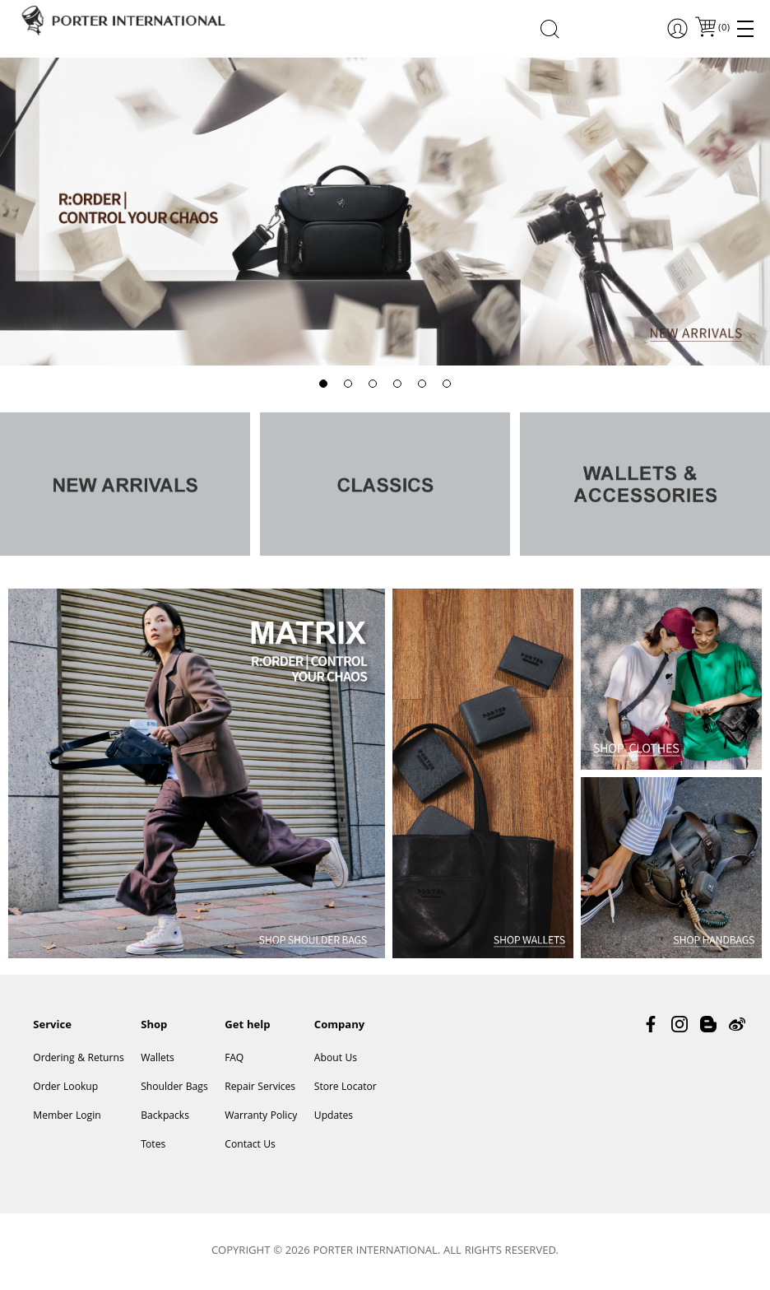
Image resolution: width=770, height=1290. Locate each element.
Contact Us (250, 1145)
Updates (333, 1116)
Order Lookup (65, 1088)
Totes (153, 1145)
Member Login (66, 1116)
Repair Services (260, 1088)
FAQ (234, 1059)
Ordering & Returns (78, 1059)
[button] (323, 384)
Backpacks (165, 1116)
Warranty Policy (261, 1116)
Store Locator (345, 1088)
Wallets (157, 1059)
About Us (335, 1059)
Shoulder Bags (174, 1088)
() (723, 28)
